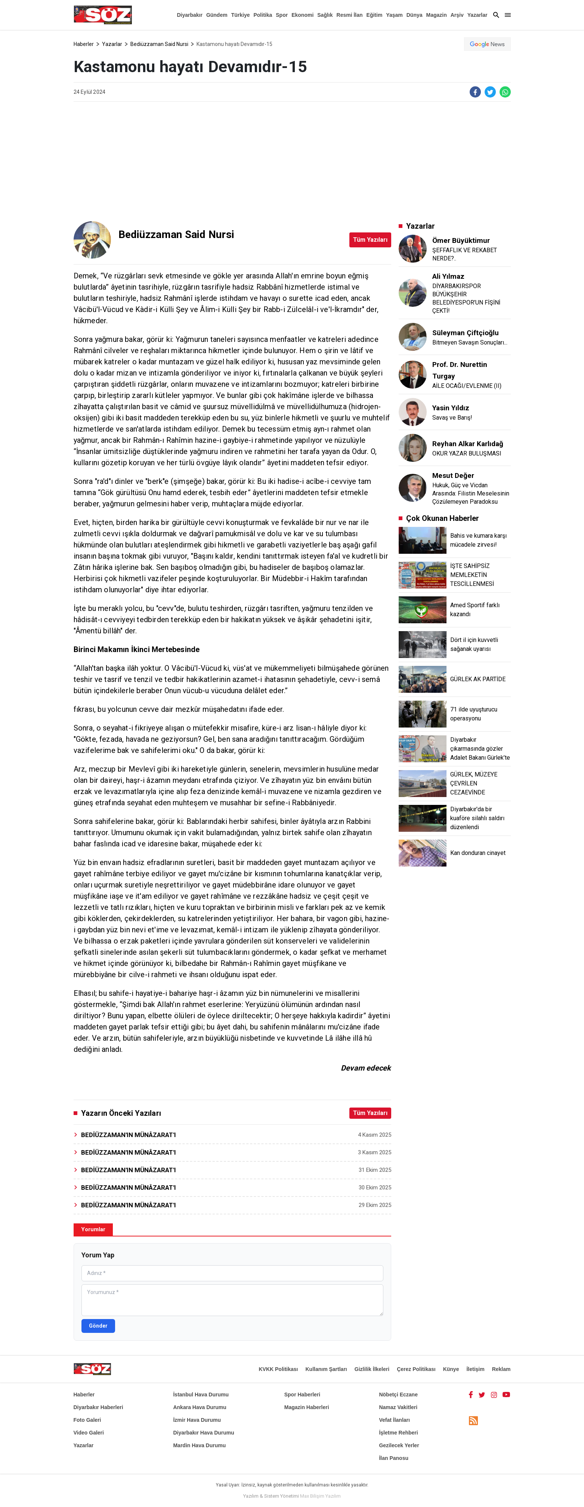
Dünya (415, 15)
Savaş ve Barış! (452, 417)
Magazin (436, 15)
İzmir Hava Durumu (197, 1420)
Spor (282, 15)
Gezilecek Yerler (399, 1445)
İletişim (475, 1369)
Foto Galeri (87, 1420)
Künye (451, 1369)
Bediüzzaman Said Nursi (159, 44)
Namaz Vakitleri (398, 1407)
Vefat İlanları (394, 1420)
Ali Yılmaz (448, 276)
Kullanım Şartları (326, 1369)
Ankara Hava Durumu (199, 1407)
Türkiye (240, 15)
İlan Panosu (393, 1458)
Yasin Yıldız (450, 408)
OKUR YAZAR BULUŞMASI (466, 453)
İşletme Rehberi (398, 1433)
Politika (262, 15)
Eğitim (375, 15)
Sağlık (325, 15)
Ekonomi (302, 15)
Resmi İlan (350, 15)
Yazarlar (477, 15)
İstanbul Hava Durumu (201, 1395)
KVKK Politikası (278, 1369)
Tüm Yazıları (370, 239)
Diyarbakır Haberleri (98, 1407)
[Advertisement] (292, 161)
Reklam (501, 1369)
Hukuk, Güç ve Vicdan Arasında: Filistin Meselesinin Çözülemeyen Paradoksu (470, 493)
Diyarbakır (189, 15)
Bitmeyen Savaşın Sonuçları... (469, 342)
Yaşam (394, 15)
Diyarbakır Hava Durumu (203, 1433)
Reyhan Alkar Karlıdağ (467, 443)
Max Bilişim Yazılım (320, 1496)
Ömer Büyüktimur (461, 240)
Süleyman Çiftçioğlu (465, 332)
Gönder (98, 1326)
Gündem (217, 15)
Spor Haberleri (302, 1395)
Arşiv (457, 15)
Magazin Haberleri (306, 1407)
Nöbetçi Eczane (398, 1395)
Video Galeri (89, 1433)
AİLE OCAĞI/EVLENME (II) (466, 385)
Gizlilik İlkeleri (372, 1369)
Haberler (84, 44)
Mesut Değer (453, 475)
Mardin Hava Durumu (199, 1445)
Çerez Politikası (416, 1369)
